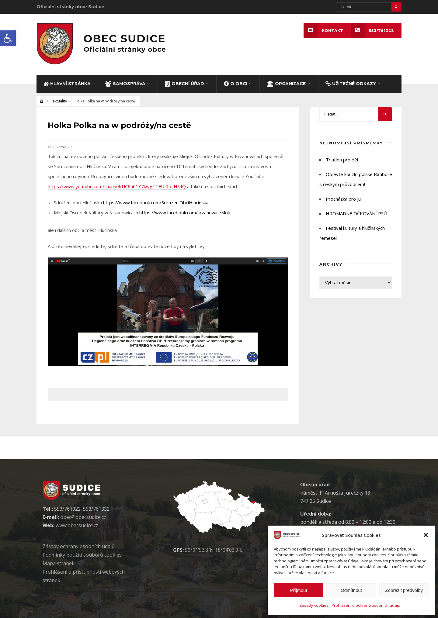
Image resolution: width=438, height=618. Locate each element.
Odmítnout (351, 590)
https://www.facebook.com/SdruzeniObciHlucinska (156, 202)
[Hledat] (368, 7)
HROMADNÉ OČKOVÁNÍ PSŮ (356, 214)
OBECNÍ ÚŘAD (184, 83)
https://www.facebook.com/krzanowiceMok (185, 212)
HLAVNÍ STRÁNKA (67, 83)
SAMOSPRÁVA (125, 83)
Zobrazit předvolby (404, 590)
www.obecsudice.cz (77, 524)
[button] (8, 38)
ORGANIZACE (286, 83)
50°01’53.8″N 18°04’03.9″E (214, 549)
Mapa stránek (59, 562)
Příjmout (298, 590)
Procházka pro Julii (344, 199)
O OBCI (235, 83)
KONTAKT (322, 30)
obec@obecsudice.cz (83, 516)
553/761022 (372, 30)
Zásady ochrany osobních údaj (79, 545)
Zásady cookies (313, 605)
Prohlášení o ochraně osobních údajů (366, 605)
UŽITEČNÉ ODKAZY (350, 83)
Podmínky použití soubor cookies (82, 554)
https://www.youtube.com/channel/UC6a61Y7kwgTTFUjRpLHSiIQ (118, 185)
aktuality (60, 101)
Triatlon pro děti (343, 160)
